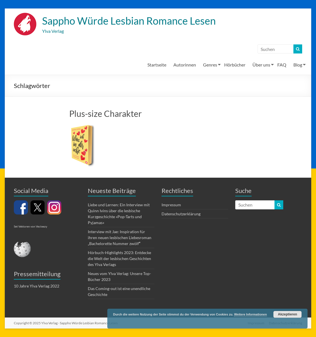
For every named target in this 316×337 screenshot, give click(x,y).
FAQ (281, 64)
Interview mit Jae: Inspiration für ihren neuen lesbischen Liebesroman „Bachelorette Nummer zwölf (119, 237)
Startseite (156, 64)
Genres (210, 64)
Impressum (171, 204)
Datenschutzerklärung (181, 213)
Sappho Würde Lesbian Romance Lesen (129, 20)
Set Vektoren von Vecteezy (30, 226)
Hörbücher (234, 64)
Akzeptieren (287, 314)
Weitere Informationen (250, 314)
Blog (297, 64)
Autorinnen (184, 64)
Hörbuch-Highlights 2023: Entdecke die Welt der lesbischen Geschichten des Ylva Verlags (119, 258)
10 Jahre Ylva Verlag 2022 (36, 286)
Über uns (261, 64)
